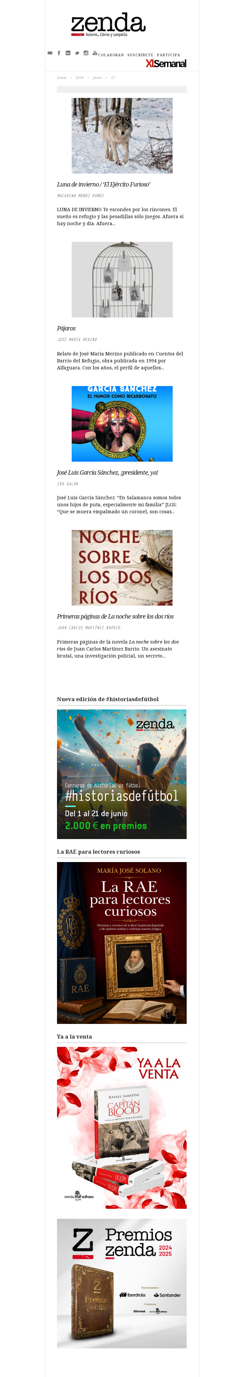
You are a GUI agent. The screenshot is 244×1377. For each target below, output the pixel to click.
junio (97, 77)
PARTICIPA (168, 55)
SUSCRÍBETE (140, 55)
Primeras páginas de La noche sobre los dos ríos (115, 616)
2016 (80, 77)
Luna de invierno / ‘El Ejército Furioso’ (103, 184)
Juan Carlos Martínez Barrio (88, 628)
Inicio (61, 77)
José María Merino (77, 339)
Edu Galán (67, 484)
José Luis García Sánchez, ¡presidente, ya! (107, 472)
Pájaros (66, 328)
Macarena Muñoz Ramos (80, 196)
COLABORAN (111, 55)
